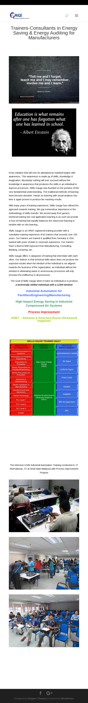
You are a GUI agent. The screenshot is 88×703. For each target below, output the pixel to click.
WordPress (67, 698)
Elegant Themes (37, 698)
